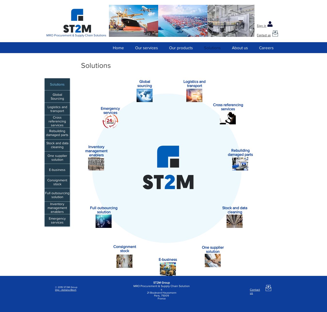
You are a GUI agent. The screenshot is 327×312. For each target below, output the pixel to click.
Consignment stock (57, 182)
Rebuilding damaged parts (57, 133)
